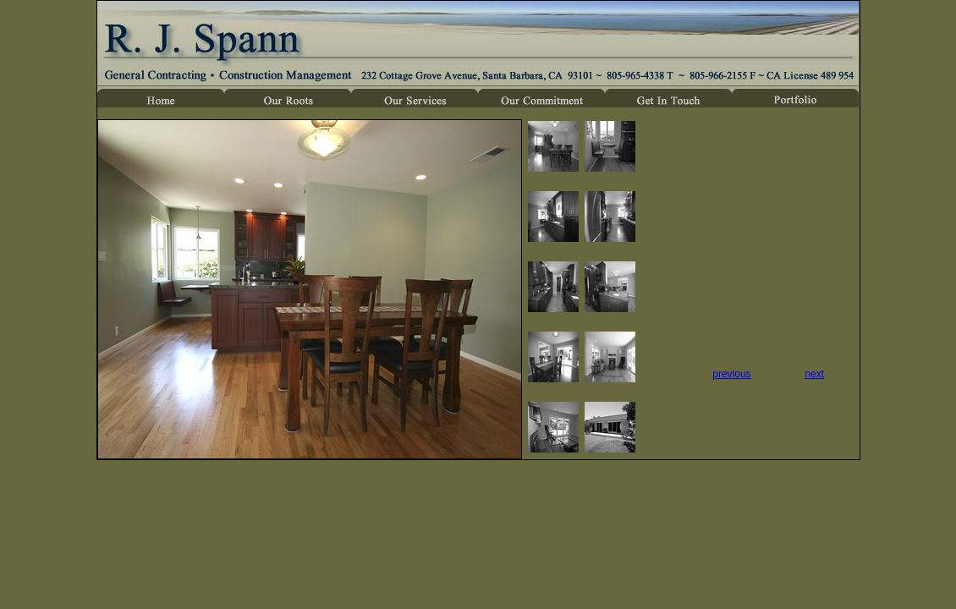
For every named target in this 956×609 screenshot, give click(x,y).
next (814, 374)
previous (731, 374)
